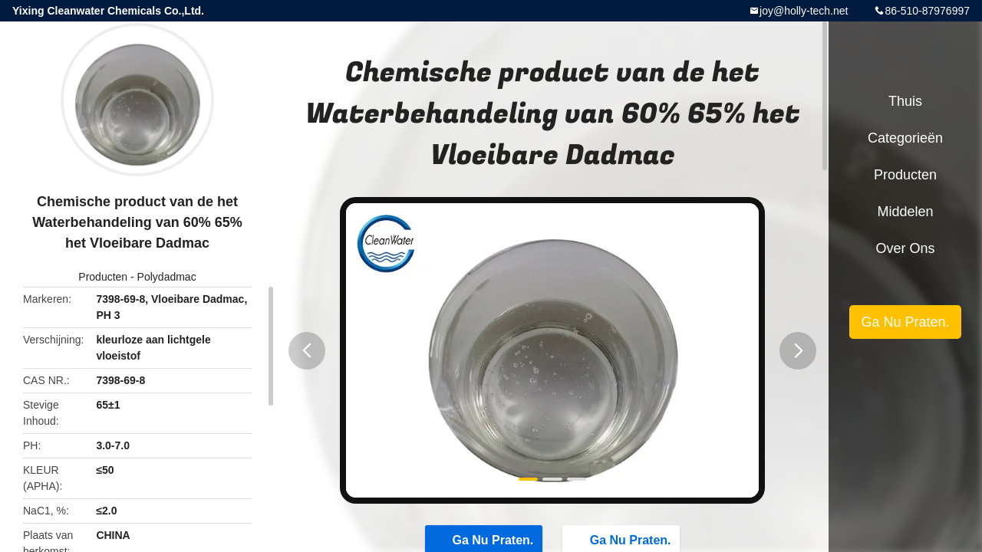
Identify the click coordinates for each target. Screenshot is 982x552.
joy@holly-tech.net (804, 11)
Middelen (905, 211)
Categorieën (905, 138)
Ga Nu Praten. (905, 322)
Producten (102, 277)
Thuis (905, 101)
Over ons (904, 248)
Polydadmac (166, 277)
